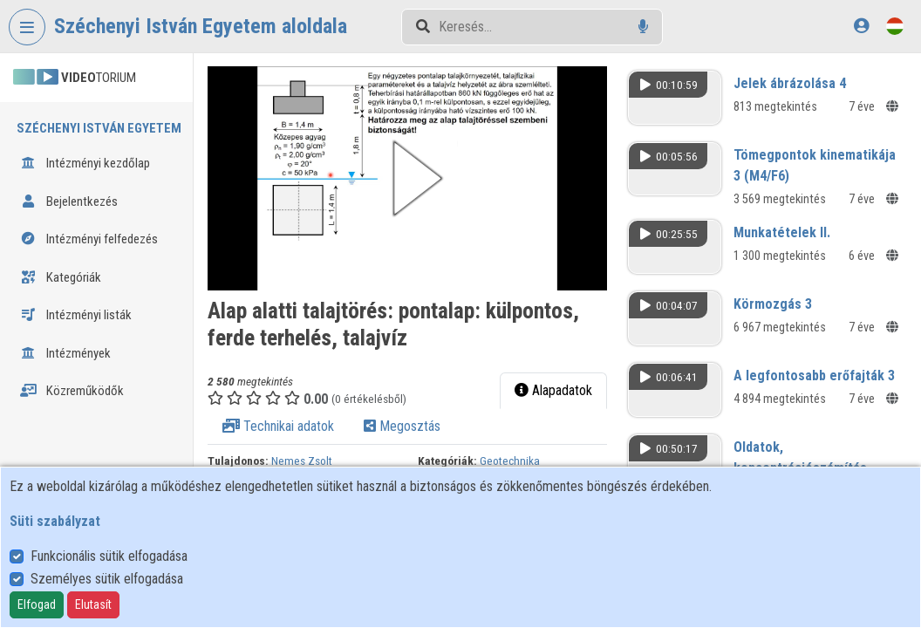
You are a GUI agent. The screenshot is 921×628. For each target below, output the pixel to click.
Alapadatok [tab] (553, 390)
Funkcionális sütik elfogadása (109, 556)
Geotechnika (510, 461)
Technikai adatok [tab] (278, 426)
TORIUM (74, 77)
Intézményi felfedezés (89, 239)
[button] (407, 178)
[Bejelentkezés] (861, 26)
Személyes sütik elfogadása (107, 578)
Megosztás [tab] (402, 426)
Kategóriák (60, 277)
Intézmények (65, 353)
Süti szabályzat (55, 521)
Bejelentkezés (69, 201)
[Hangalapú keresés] (643, 26)
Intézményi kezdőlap (85, 163)
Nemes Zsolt (301, 461)
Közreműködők (72, 391)
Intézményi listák (76, 315)
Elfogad (36, 604)
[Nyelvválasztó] (895, 26)
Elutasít (93, 604)
